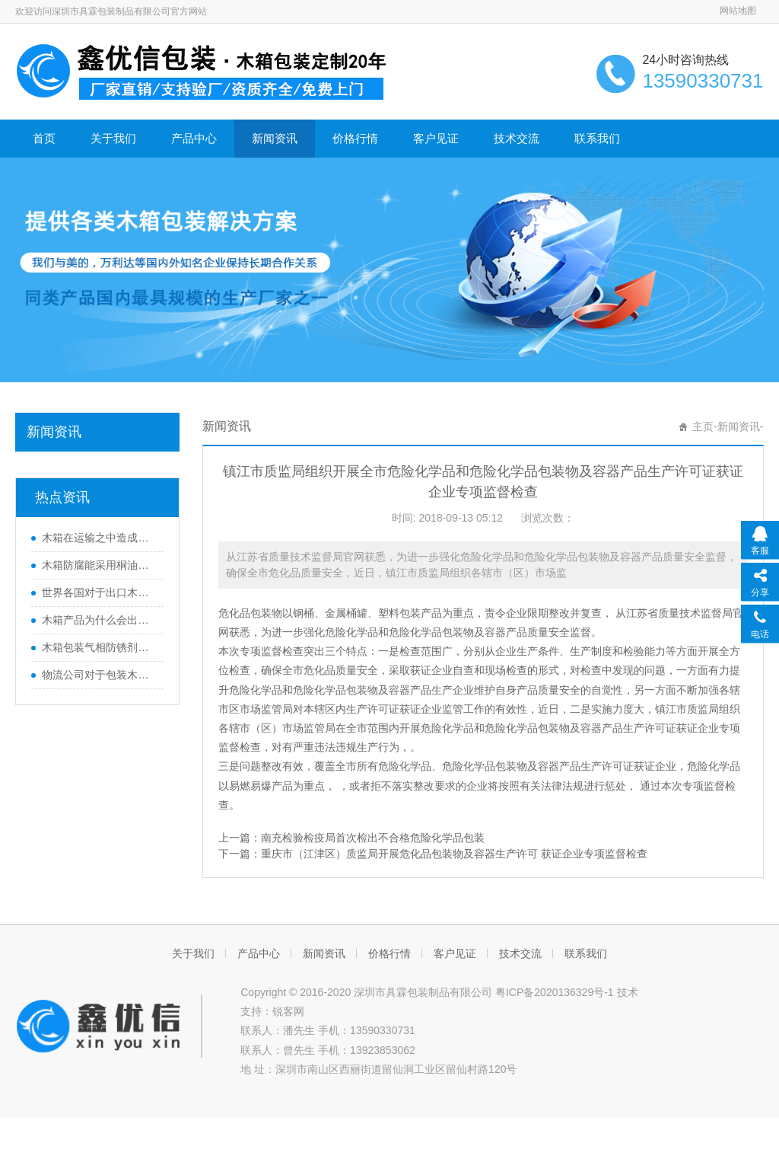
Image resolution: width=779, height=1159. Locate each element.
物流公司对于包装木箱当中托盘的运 (99, 675)
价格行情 (355, 138)
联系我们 (597, 138)
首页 (44, 138)
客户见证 (436, 138)
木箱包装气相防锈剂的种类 (99, 647)
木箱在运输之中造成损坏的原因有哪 (99, 538)
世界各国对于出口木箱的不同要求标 (99, 592)
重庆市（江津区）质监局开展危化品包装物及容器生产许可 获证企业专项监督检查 (454, 854)
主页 (703, 426)
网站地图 (738, 10)
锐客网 (288, 1011)
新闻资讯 (274, 138)
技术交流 (516, 138)
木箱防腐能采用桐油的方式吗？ (99, 565)
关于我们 (113, 138)
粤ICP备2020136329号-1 (554, 992)
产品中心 (194, 138)
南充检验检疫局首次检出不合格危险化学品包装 (373, 838)
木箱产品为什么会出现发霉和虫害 (99, 620)
